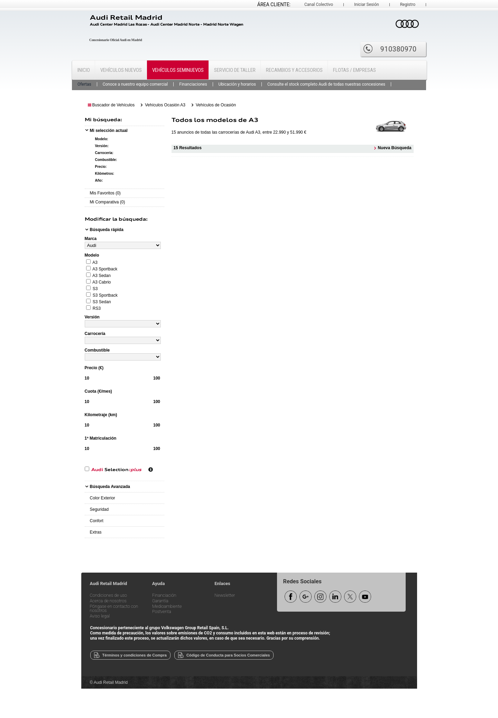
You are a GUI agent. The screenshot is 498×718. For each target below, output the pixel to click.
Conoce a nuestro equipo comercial (135, 84)
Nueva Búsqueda (394, 147)
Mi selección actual (109, 130)
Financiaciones (193, 84)
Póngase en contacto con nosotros (114, 608)
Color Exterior (102, 498)
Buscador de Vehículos (113, 105)
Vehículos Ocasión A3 (165, 105)
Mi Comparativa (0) (107, 202)
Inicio (83, 70)
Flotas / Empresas (354, 70)
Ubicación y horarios (237, 84)
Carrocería (95, 334)
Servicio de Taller (235, 70)
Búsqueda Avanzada (110, 486)
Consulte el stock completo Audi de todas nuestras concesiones (326, 84)
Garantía (160, 601)
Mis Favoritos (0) (105, 193)
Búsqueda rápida (106, 229)
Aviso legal (100, 616)
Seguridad (99, 509)
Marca (91, 239)
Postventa (161, 612)
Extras (96, 532)
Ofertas (84, 84)
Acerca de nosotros (108, 601)
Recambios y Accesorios (294, 70)
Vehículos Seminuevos (178, 70)
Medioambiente (167, 606)
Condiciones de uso (108, 595)
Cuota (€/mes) (98, 391)
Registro (407, 4)
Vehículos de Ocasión (216, 105)
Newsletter (224, 595)
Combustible (97, 350)
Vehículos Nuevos (121, 70)
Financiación (164, 595)
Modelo (92, 255)
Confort (96, 520)
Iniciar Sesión (366, 4)
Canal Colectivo (318, 4)
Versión (92, 317)
